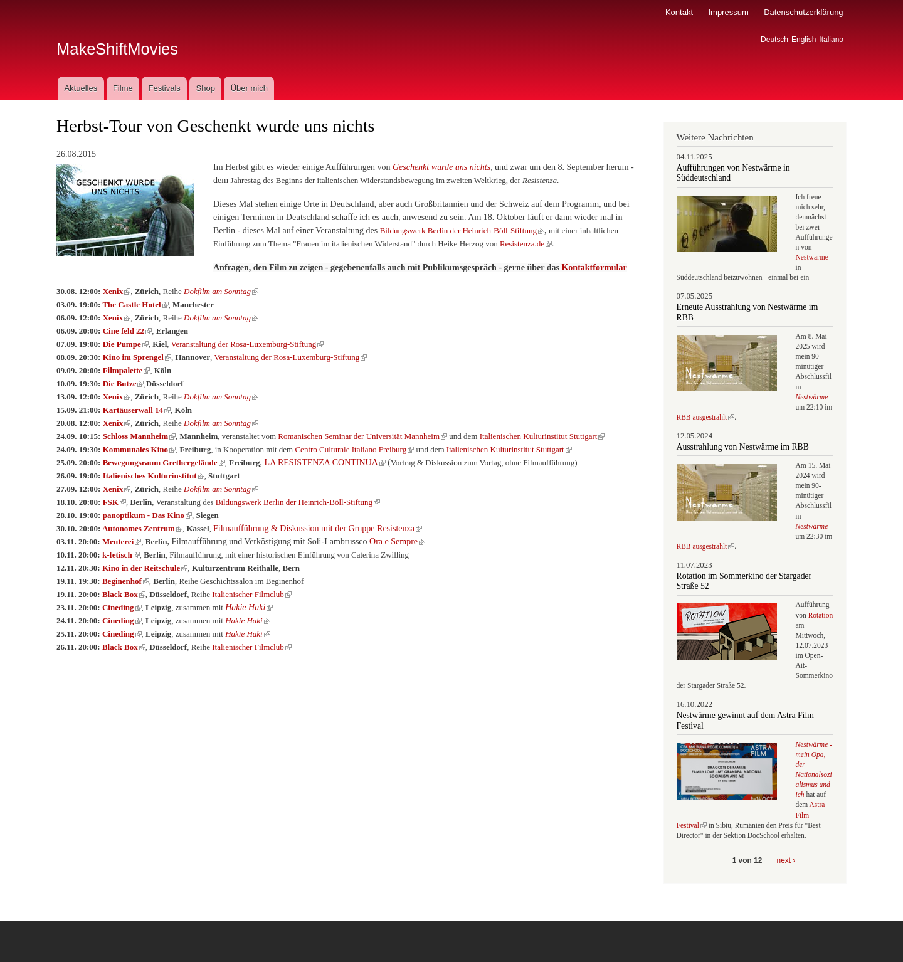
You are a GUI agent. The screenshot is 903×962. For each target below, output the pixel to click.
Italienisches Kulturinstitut (153, 475)
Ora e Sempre (397, 541)
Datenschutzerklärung (803, 12)
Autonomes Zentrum (142, 528)
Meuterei (121, 541)
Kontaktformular (593, 267)
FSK (114, 502)
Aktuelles (80, 88)
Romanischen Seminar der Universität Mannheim (362, 436)
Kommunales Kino (139, 449)
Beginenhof (125, 581)
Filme (123, 88)
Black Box (123, 594)
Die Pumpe (126, 344)
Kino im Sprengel (137, 357)
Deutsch (774, 39)
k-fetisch (121, 554)
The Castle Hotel (135, 304)
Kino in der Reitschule (144, 568)
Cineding (122, 607)
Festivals (164, 88)
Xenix (117, 291)
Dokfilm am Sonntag (221, 291)
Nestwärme (812, 257)
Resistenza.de (526, 243)
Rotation (820, 615)
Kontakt (679, 12)
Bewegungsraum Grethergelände (164, 462)
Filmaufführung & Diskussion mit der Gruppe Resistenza (317, 528)
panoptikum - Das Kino (147, 515)
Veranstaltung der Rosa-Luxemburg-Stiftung (247, 344)
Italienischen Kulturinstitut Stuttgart (542, 436)
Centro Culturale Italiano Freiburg (354, 449)
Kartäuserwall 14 (137, 410)
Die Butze (123, 383)
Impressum (728, 12)
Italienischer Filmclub (251, 594)
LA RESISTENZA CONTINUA (325, 462)
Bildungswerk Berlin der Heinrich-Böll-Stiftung (462, 230)
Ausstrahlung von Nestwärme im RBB (743, 447)
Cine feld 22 (127, 331)
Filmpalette (126, 370)
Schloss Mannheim (139, 436)
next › (786, 860)
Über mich (249, 88)
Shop (205, 88)
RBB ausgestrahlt (706, 417)
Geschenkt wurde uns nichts (441, 167)
